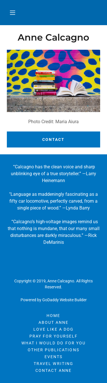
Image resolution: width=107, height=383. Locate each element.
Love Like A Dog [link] (53, 329)
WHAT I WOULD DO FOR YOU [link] (53, 343)
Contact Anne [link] (53, 370)
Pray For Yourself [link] (53, 336)
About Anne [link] (53, 322)
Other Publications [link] (53, 350)
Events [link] (53, 356)
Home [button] (53, 315)
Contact (53, 139)
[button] (12, 12)
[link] (53, 37)
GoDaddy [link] (50, 300)
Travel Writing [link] (53, 363)
